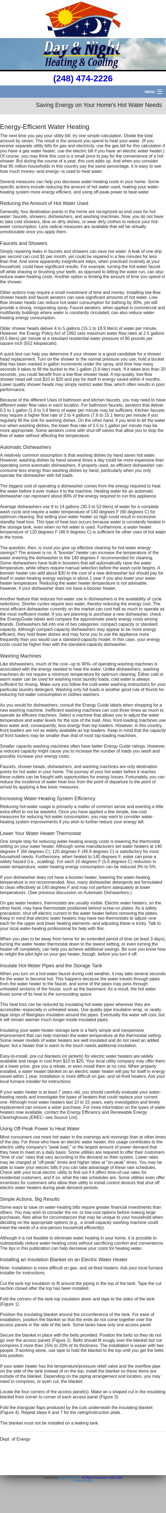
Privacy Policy (83, 1480)
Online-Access (70, 1478)
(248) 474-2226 (83, 78)
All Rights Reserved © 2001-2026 (102, 1477)
